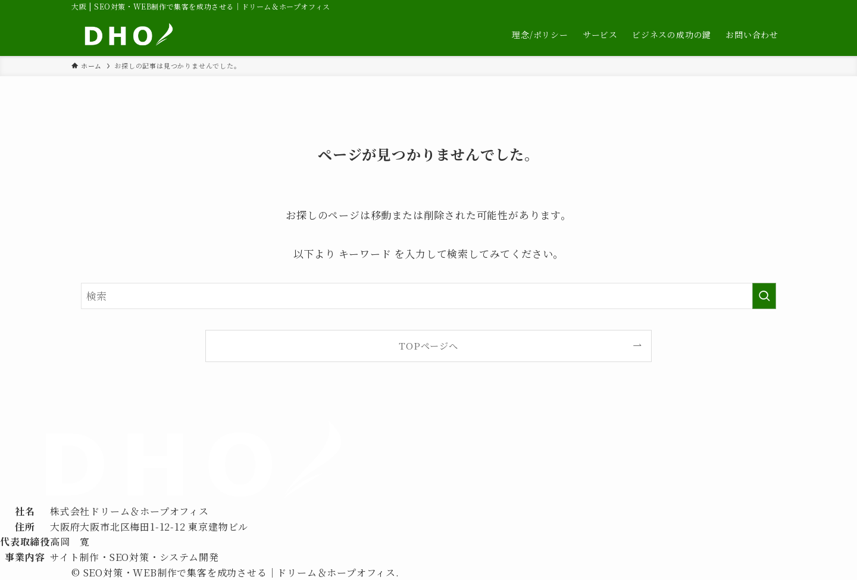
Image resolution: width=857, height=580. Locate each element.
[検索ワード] (428, 296)
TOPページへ (428, 345)
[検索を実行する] (764, 296)
